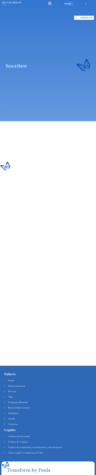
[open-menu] (50, 3)
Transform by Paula (28, 470)
